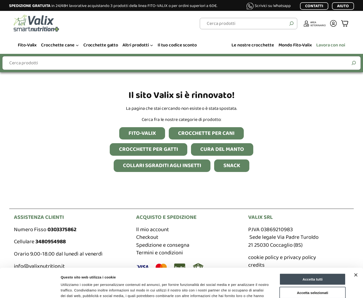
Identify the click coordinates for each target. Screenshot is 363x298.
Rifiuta (312, 279)
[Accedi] (333, 23)
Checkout (147, 237)
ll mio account (152, 229)
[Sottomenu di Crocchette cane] (77, 44)
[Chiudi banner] (355, 247)
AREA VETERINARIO (318, 23)
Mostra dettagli (243, 289)
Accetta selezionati (312, 265)
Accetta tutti (313, 252)
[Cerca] (291, 23)
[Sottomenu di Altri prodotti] (151, 44)
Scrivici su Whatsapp (273, 6)
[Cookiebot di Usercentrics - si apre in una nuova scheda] (30, 288)
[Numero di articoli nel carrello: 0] (345, 23)
